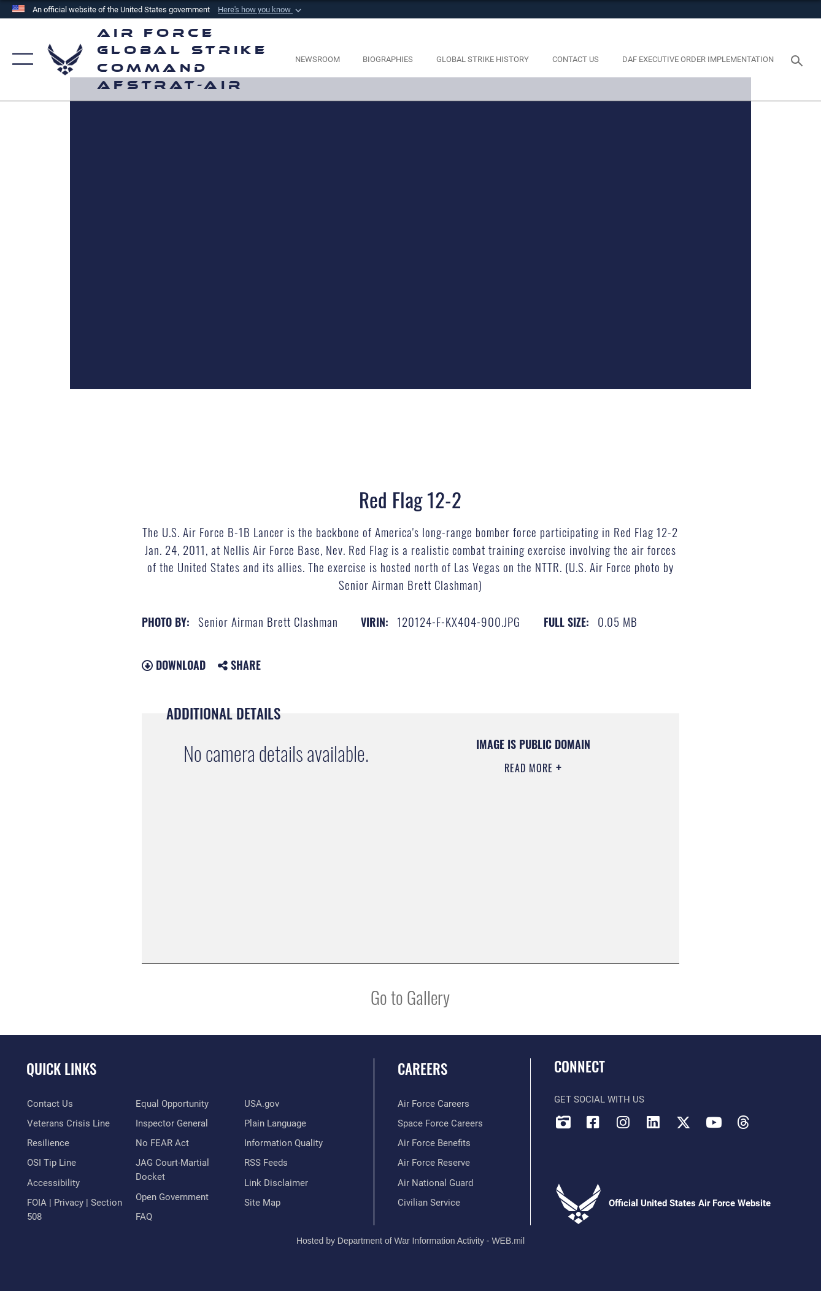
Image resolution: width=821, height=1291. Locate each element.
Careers (422, 1068)
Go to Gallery (410, 996)
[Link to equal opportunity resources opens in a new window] (172, 1103)
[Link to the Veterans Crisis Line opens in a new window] (67, 1123)
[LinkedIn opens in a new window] (653, 1122)
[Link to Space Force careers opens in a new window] (440, 1123)
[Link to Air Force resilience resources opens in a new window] (47, 1143)
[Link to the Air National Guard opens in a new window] (435, 1182)
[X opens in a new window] (683, 1122)
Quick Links (61, 1068)
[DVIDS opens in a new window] (563, 1122)
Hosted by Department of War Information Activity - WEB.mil (410, 1240)
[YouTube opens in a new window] (713, 1122)
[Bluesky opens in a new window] (774, 1118)
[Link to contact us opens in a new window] (49, 1103)
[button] (261, 10)
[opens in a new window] (52, 1182)
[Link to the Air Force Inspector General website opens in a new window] (172, 1123)
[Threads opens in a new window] (743, 1122)
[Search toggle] (798, 59)
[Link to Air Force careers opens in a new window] (433, 1103)
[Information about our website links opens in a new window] (276, 1182)
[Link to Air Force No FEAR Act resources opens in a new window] (162, 1143)
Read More (530, 768)
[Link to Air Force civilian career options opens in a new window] (429, 1202)
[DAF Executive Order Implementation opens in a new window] (698, 59)
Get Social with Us (599, 1099)
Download (174, 665)
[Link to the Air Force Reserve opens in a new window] (434, 1162)
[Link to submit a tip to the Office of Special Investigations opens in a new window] (50, 1162)
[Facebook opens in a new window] (593, 1122)
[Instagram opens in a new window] (623, 1122)
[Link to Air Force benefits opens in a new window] (434, 1143)
